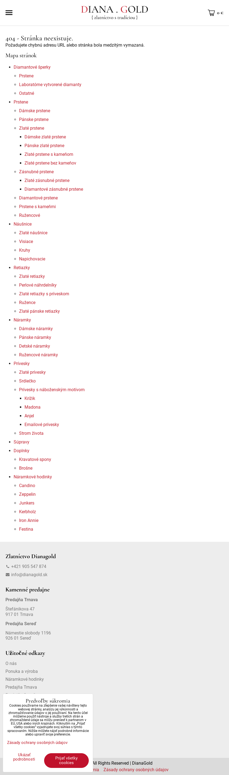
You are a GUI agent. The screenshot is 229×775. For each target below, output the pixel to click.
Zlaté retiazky (32, 276)
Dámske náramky (36, 328)
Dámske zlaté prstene (45, 136)
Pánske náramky (35, 337)
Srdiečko (27, 381)
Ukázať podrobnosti (24, 757)
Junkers (26, 503)
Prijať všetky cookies (66, 760)
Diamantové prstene (38, 197)
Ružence (27, 302)
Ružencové (29, 215)
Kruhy (24, 250)
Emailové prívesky (42, 424)
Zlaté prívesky (32, 372)
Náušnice (23, 224)
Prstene (26, 75)
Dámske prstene (34, 110)
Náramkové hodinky (33, 476)
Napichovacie (32, 259)
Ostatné (26, 93)
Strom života (31, 433)
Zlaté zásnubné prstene (47, 180)
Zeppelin (27, 494)
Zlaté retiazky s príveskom (44, 293)
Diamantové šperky (32, 67)
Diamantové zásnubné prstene (54, 189)
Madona (33, 407)
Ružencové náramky (38, 354)
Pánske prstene (33, 119)
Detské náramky (34, 346)
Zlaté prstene (31, 128)
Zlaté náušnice (33, 232)
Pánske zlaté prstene (44, 145)
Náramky (22, 320)
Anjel (29, 415)
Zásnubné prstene (36, 171)
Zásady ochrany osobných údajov (136, 769)
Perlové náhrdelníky (38, 285)
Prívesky (22, 363)
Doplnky (21, 450)
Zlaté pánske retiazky (39, 311)
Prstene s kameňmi (37, 206)
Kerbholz (27, 511)
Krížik (30, 398)
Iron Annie (28, 520)
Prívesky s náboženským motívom (52, 389)
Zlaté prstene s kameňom (49, 154)
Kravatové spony (35, 459)
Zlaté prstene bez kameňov (50, 163)
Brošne (25, 468)
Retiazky (22, 267)
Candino (27, 485)
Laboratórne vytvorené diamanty (50, 84)
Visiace (26, 241)
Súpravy (21, 442)
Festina (26, 529)
